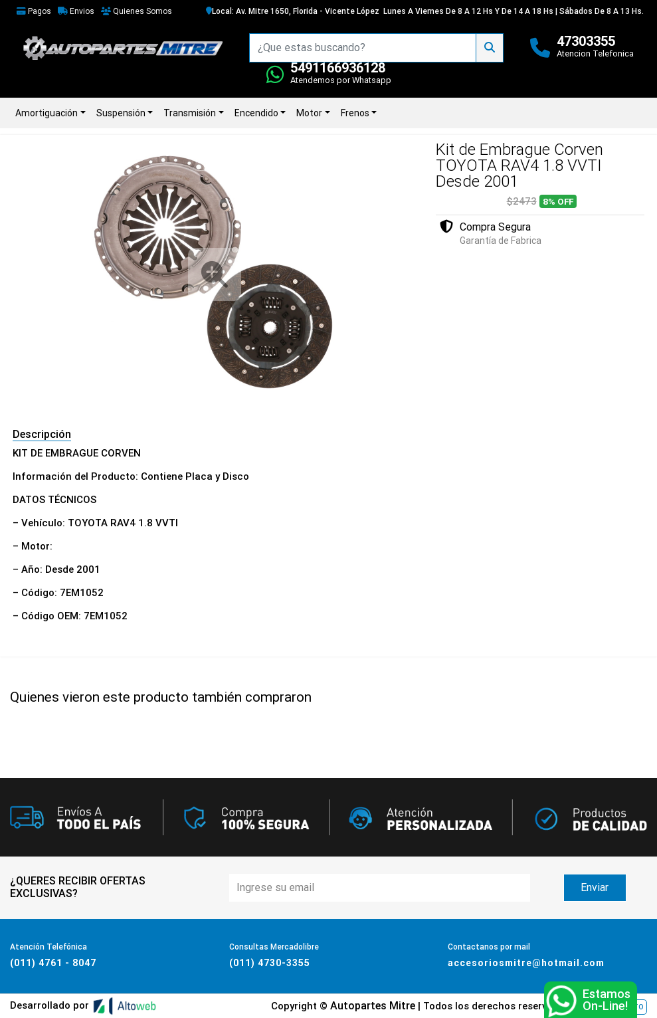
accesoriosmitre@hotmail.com (526, 963)
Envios (76, 11)
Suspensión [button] (120, 113)
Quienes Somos (136, 11)
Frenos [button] (355, 113)
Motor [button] (309, 113)
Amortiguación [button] (46, 113)
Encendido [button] (256, 113)
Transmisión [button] (189, 113)
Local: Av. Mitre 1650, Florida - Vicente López (292, 11)
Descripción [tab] (42, 434)
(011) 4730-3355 (269, 963)
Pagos (34, 11)
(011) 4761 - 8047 (53, 963)
